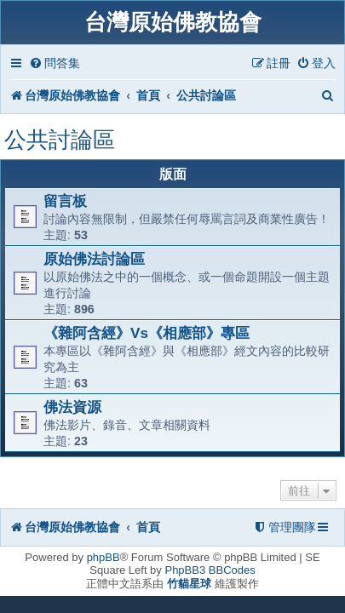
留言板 (65, 200)
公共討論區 (59, 139)
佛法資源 (72, 406)
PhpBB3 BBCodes (209, 570)
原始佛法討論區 (94, 258)
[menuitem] (54, 63)
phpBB (103, 557)
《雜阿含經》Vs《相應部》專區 (146, 332)
